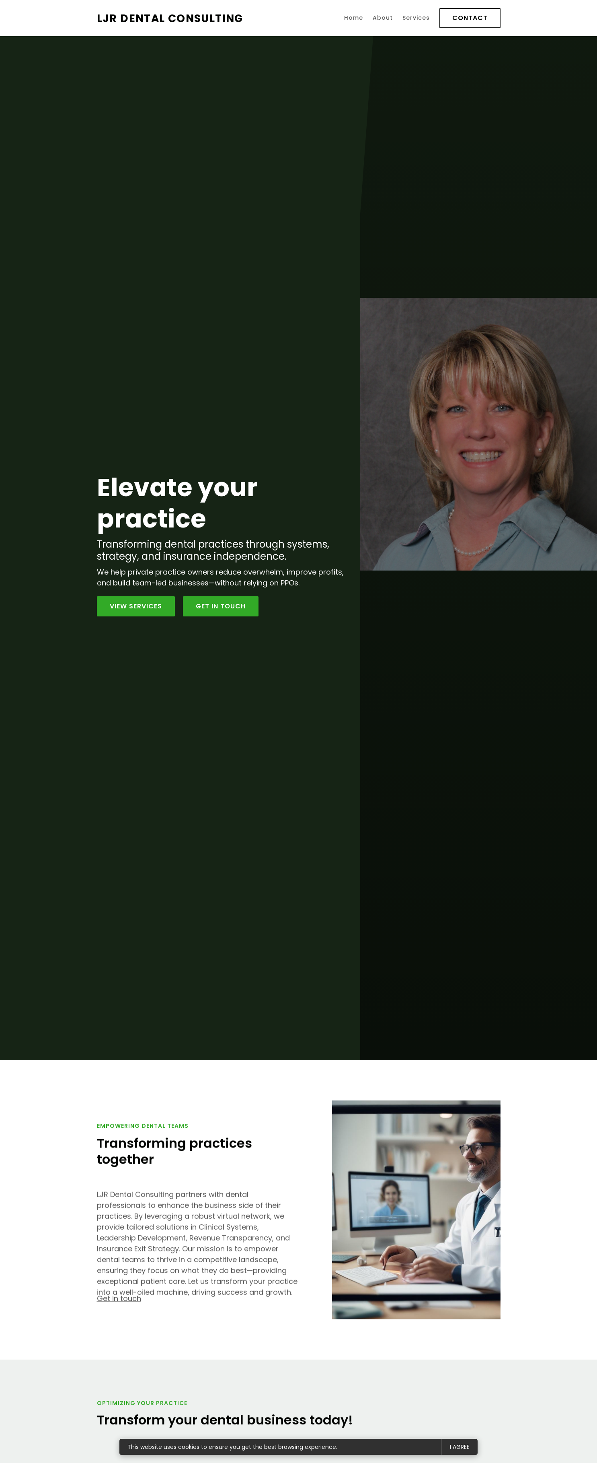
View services (136, 606)
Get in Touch (221, 606)
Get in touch (119, 1303)
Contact (470, 18)
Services (416, 18)
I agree (460, 1447)
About (383, 18)
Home (353, 18)
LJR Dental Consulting (170, 18)
